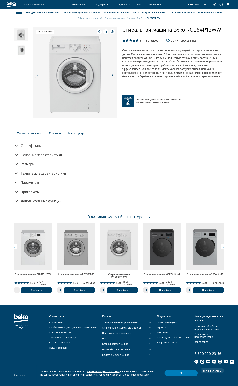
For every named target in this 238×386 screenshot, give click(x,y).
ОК (181, 373)
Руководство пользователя (173, 337)
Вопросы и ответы (167, 342)
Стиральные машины (114, 18)
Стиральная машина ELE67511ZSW (33, 274)
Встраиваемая (154, 12)
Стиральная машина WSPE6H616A (162, 274)
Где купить (124, 4)
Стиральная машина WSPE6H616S (205, 274)
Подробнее (36, 290)
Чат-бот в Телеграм (209, 370)
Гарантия (162, 327)
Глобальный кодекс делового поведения (73, 327)
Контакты (162, 332)
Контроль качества (60, 332)
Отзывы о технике (59, 342)
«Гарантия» (165, 102)
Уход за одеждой (93, 18)
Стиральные (81, 12)
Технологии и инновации (63, 337)
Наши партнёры (58, 347)
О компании (78, 4)
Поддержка (101, 4)
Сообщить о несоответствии (203, 335)
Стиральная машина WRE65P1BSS (76, 274)
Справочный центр (167, 322)
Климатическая (210, 12)
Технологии (154, 4)
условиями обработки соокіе (103, 371)
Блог (138, 4)
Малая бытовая (182, 12)
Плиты (135, 12)
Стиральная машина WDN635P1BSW (119, 275)
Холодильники (43, 12)
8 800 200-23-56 (197, 4)
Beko (80, 18)
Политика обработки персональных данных (206, 328)
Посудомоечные (116, 12)
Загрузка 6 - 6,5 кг (135, 18)
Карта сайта (201, 341)
